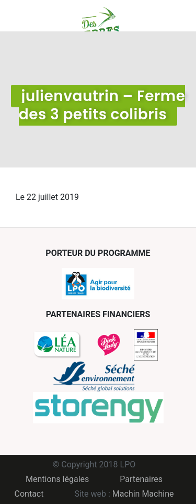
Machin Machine (143, 494)
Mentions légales (57, 479)
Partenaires (141, 479)
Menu (23, 15)
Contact (29, 494)
